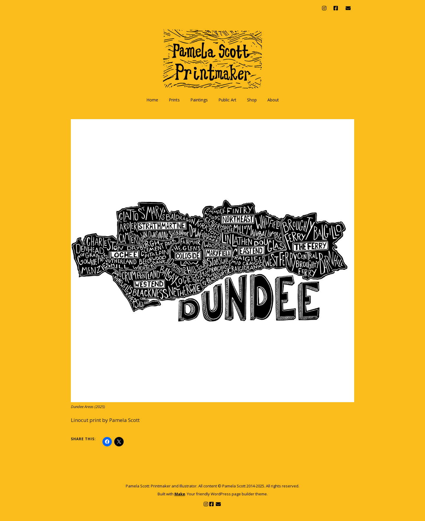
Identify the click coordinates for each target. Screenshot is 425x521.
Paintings (199, 100)
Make (179, 494)
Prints (174, 100)
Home (152, 100)
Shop (252, 100)
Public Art (227, 100)
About (273, 100)
